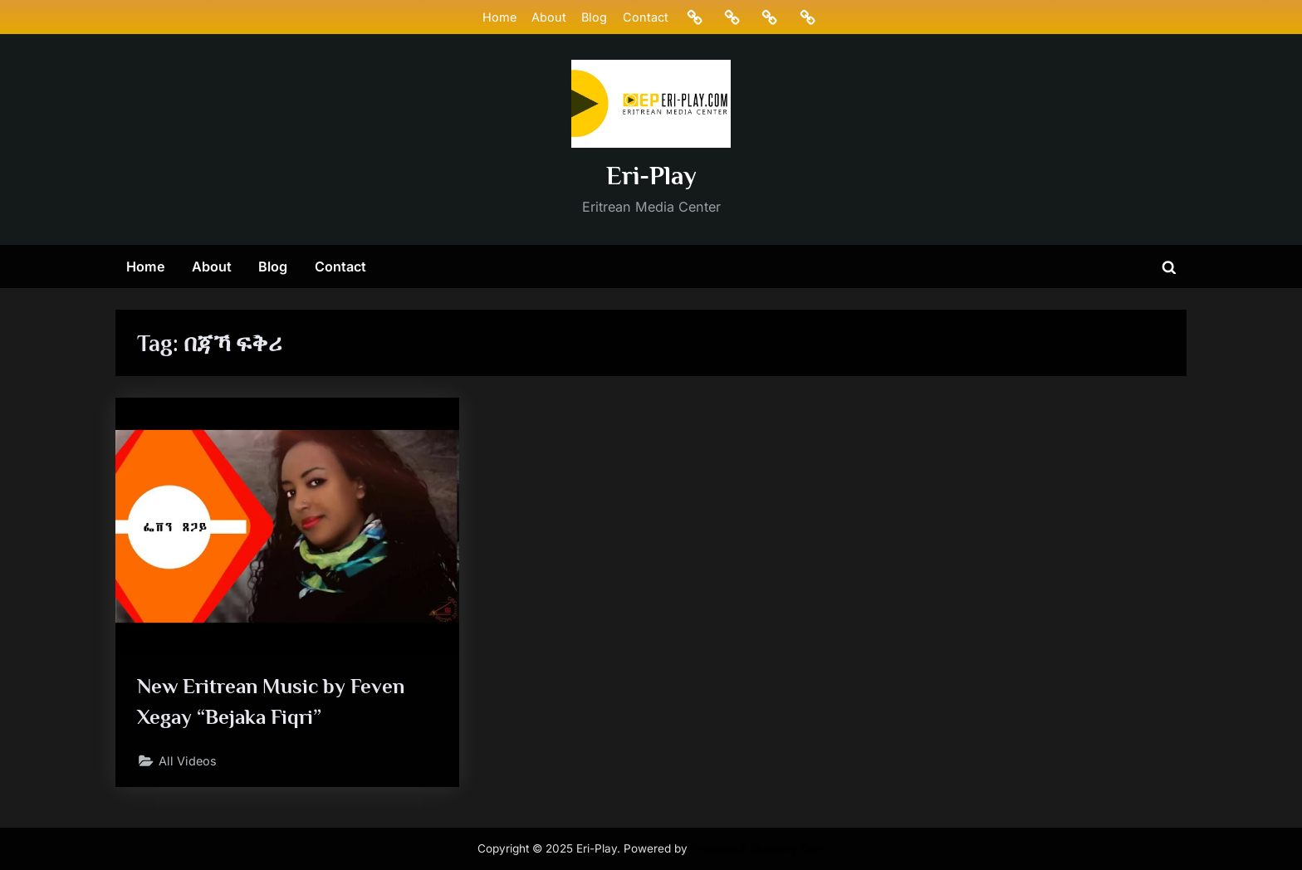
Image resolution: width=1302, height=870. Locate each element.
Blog (594, 17)
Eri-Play (651, 175)
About (548, 17)
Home (499, 17)
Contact (645, 17)
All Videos (188, 761)
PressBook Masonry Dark (758, 848)
